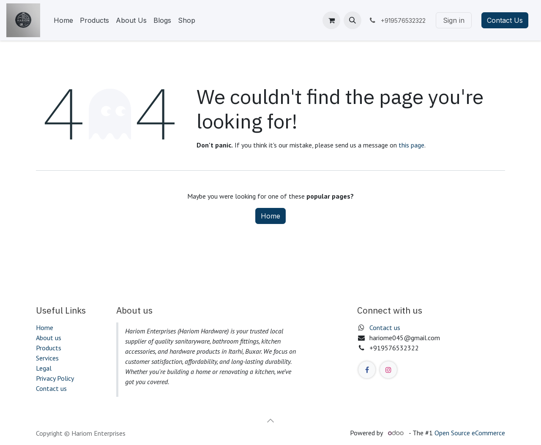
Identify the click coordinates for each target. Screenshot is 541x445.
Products (48, 348)
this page (411, 145)
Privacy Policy (55, 378)
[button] (352, 20)
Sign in (453, 20)
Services (47, 358)
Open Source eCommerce (469, 433)
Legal (44, 368)
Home (270, 216)
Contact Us (505, 20)
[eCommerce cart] (331, 20)
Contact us (51, 388)
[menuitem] (63, 20)
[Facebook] (366, 369)
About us (48, 337)
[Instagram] (388, 369)
